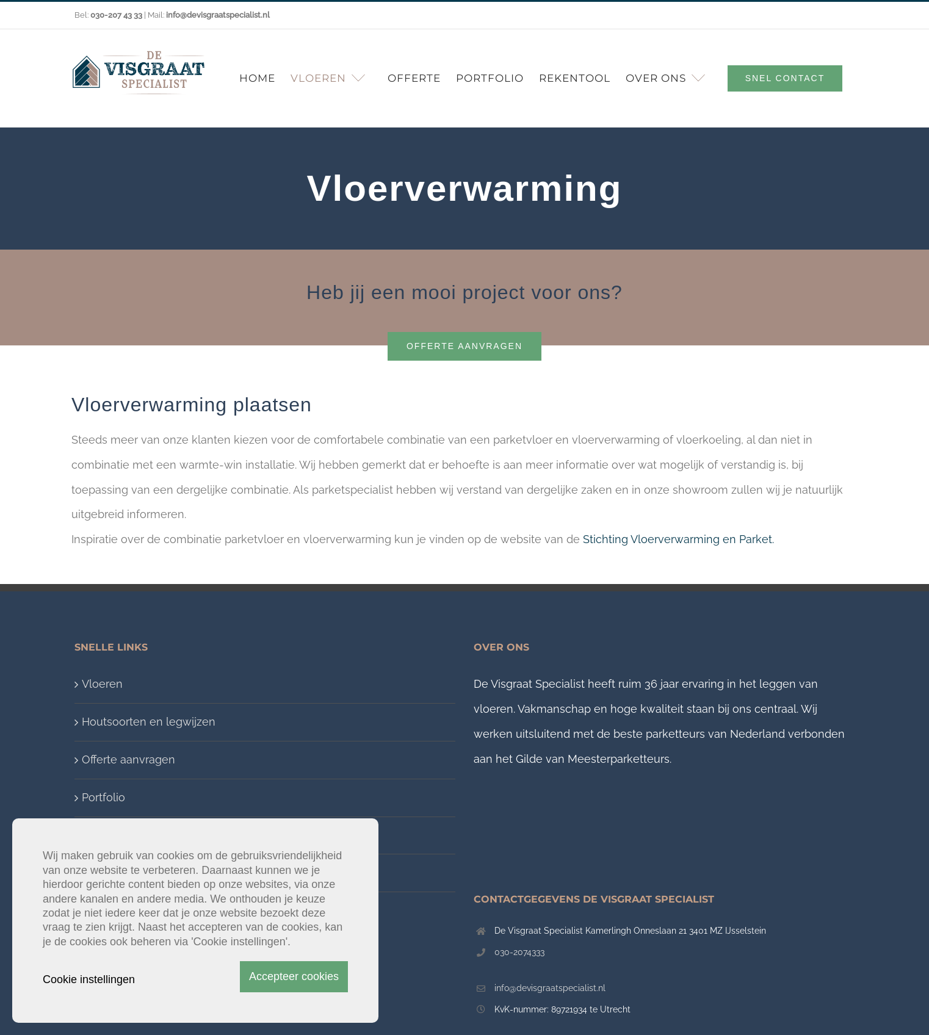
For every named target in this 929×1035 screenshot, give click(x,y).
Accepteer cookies (294, 976)
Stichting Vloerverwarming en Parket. (678, 539)
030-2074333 (519, 952)
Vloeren (102, 683)
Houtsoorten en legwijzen (148, 721)
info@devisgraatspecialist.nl (549, 988)
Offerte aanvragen (128, 759)
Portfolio (103, 797)
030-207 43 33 (116, 15)
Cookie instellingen (89, 979)
